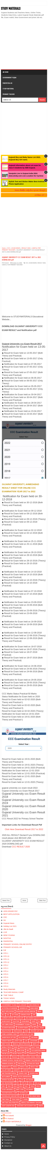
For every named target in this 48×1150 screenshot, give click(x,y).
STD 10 (6, 956)
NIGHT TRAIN (35, 1047)
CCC (26, 263)
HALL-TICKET (40, 1027)
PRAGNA (14, 1057)
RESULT (15, 1066)
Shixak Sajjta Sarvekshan (21, 1076)
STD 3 (5, 968)
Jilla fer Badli (8, 929)
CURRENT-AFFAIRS (8, 1018)
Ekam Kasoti (6, 1021)
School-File (34, 1073)
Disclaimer (8, 1140)
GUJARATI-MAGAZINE (8, 1027)
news (16, 1047)
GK (4, 920)
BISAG (40, 1011)
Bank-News (34, 1008)
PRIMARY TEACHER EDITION (34, 1060)
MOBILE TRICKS (7, 1047)
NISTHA (12, 1050)
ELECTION (16, 1021)
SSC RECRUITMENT (8, 1083)
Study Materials (9, 989)
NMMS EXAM (20, 1050)
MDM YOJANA (9, 935)
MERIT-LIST (36, 1044)
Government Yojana (9, 1005)
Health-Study (7, 1031)
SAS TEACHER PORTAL (9, 1073)
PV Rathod (9, 1119)
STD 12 (6, 962)
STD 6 (5, 977)
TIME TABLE (8, 995)
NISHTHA (7, 938)
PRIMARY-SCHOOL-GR (12, 947)
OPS (25, 1053)
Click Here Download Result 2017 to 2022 (24, 829)
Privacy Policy (9, 1137)
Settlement (6, 1076)
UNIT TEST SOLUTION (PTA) (10, 1102)
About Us (7, 1146)
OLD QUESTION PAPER (38, 1050)
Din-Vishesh (30, 1018)
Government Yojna (9, 77)
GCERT (33, 1021)
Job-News (34, 1037)
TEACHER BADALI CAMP (13, 992)
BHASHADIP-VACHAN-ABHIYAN (25, 1011)
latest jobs (18, 1040)
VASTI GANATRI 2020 (8, 1105)
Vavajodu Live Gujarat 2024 (26, 1105)
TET (26, 1096)
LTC (40, 1040)
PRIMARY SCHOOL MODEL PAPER (29, 1057)
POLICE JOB (6, 1057)
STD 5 (5, 974)
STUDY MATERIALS (10, 8)
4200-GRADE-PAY (10, 911)
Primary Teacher (9, 94)
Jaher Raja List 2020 (26, 1034)
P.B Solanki (9, 1116)
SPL (17, 1079)
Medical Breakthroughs (21, 1044)
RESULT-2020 (34, 1066)
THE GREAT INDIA (34, 1096)
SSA (22, 1079)
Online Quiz (6, 1053)
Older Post (42, 900)
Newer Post (6, 900)
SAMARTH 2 (17, 1070)
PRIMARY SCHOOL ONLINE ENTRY (17, 944)
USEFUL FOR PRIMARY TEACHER (12, 264)
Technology (23, 1093)
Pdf (4, 950)
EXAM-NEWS (33, 263)
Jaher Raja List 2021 (9, 1037)
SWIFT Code (20, 1089)
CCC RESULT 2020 (21, 847)
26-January (23, 1005)
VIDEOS (40, 1105)
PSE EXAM (21, 1063)
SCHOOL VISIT (22, 1073)
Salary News (6, 1070)
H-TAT (32, 1027)
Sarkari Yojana (28, 1070)
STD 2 (5, 965)
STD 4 (5, 971)
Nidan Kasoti (24, 1047)
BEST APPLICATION (11, 914)
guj (40, 1024)
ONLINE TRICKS (17, 1053)
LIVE (5, 932)
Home (5, 72)
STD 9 (5, 986)
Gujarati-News (8, 923)
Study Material (8, 89)
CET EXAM (15, 1014)
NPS (27, 1050)
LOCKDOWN (33, 1040)
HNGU (27, 1031)
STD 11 (6, 959)
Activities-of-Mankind (9, 1008)
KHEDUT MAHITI (7, 1040)
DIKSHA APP (20, 1018)
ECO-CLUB (39, 1018)
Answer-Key (23, 1008)
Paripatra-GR (7, 83)
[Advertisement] (24, 44)
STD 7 (5, 980)
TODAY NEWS (9, 998)
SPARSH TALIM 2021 (8, 1079)
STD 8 (5, 983)
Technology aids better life (12, 1096)
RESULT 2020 (41, 263)
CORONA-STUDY (25, 1014)
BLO (3, 1014)
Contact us (8, 1143)
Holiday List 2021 (9, 926)
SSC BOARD (29, 1079)
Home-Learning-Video (9, 1034)
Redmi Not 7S (6, 1066)
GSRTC (34, 1024)
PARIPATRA (8, 941)
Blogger (29, 1125)
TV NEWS (25, 1099)
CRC (5, 917)
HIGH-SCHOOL (18, 1031)
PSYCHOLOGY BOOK (32, 1063)
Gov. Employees (7, 1024)
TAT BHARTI (29, 1089)
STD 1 (5, 953)
